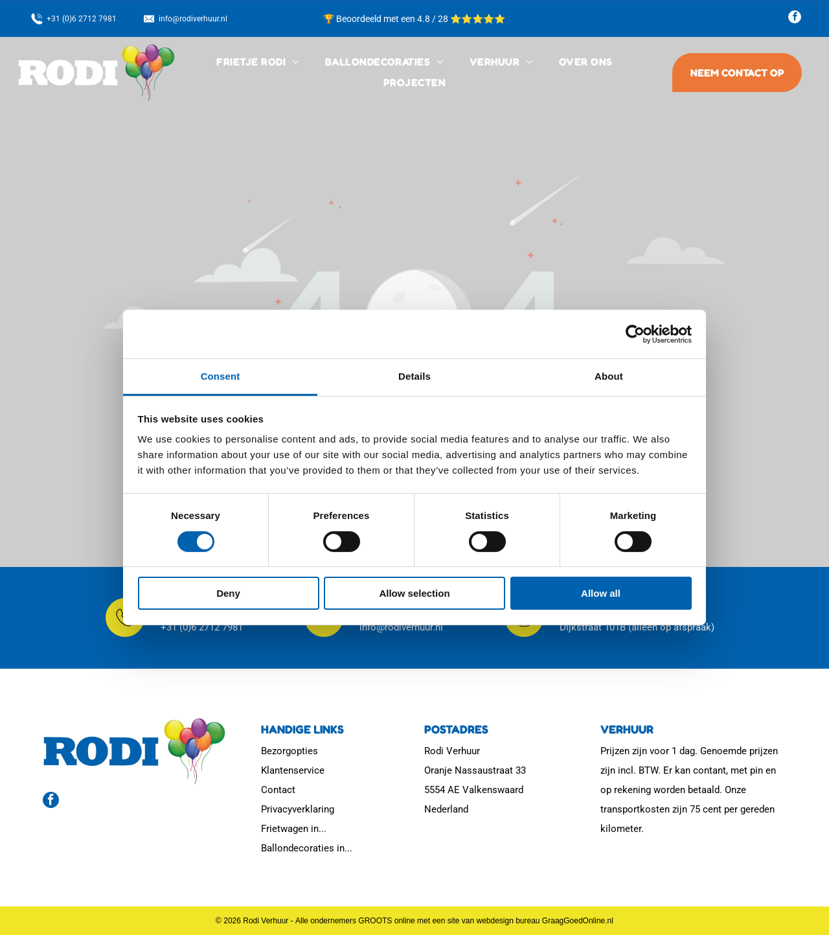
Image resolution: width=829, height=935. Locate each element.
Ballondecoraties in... (306, 848)
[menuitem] (257, 62)
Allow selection (414, 593)
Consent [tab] (220, 376)
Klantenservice (292, 770)
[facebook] (794, 18)
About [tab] (609, 376)
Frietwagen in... (293, 829)
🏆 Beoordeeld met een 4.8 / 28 (386, 19)
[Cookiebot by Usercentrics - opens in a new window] (635, 334)
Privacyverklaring (297, 809)
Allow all (600, 593)
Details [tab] (414, 376)
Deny (228, 593)
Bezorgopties (289, 751)
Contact (278, 790)
